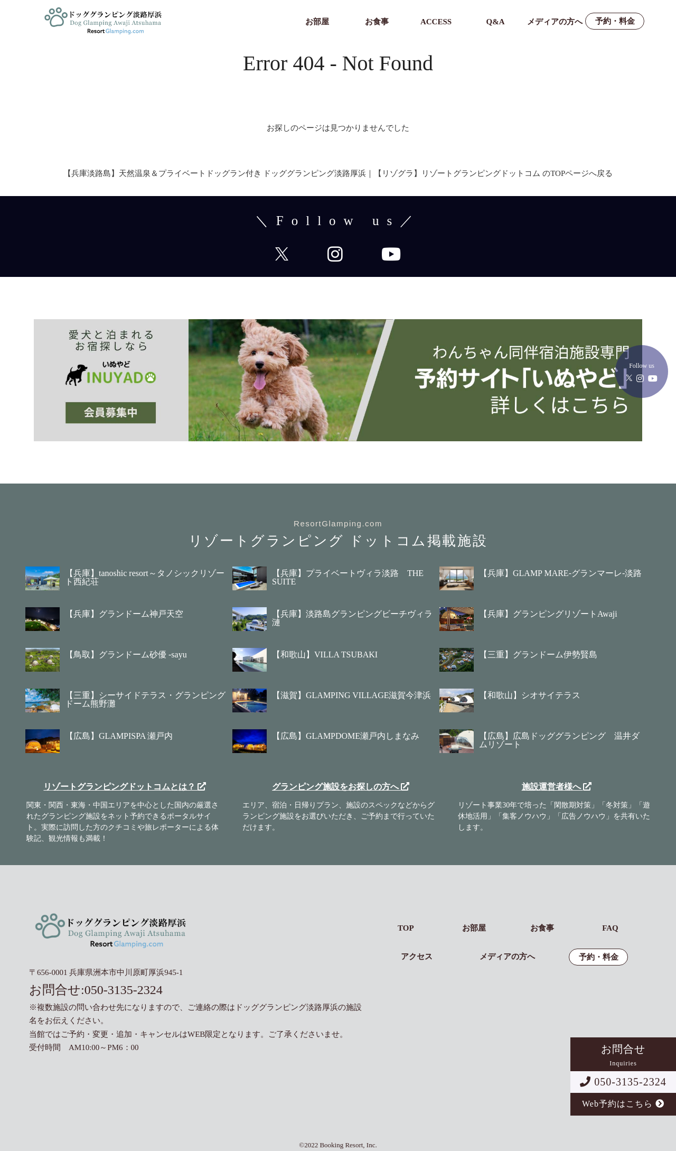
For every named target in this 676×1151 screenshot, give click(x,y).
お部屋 (317, 22)
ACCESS (436, 22)
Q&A (495, 22)
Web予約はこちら (623, 1103)
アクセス (417, 957)
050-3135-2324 (623, 1082)
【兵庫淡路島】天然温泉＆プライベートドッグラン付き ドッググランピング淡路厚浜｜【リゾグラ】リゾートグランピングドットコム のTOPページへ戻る (338, 173)
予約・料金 (615, 21)
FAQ (610, 928)
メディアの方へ (555, 22)
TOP (406, 928)
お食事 (377, 22)
